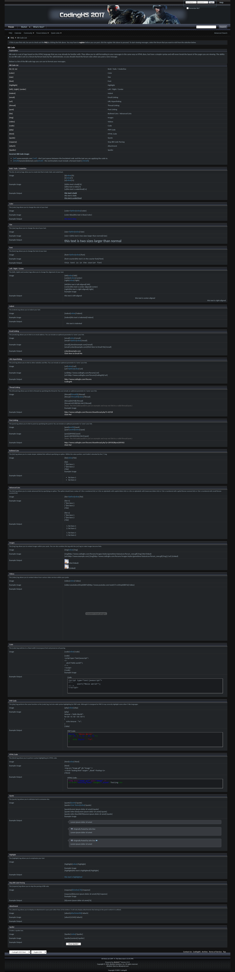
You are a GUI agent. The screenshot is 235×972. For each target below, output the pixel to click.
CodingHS (68, 381)
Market (24, 27)
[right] (16, 89)
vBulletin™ (117, 962)
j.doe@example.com (72, 351)
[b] (10, 69)
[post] (11, 109)
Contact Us (187, 952)
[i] (13, 69)
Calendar (18, 33)
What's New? (38, 27)
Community (28, 33)
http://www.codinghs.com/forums (78, 379)
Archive (205, 952)
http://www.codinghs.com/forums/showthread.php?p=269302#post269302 (94, 442)
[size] (11, 77)
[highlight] (13, 85)
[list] (11, 113)
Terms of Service (215, 952)
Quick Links (55, 33)
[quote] (12, 138)
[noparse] (13, 142)
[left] (11, 89)
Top (224, 952)
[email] (12, 97)
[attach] (12, 146)
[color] (11, 73)
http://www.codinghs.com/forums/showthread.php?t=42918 (88, 412)
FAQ (10, 33)
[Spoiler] (12, 150)
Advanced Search (220, 33)
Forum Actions (41, 33)
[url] (10, 101)
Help (221, 3)
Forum (11, 27)
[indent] (12, 93)
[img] (11, 117)
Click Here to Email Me (73, 353)
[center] (23, 89)
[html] (11, 134)
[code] (11, 126)
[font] (11, 81)
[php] (11, 130)
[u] (16, 69)
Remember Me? (193, 8)
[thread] (12, 105)
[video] (12, 121)
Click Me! (68, 414)
